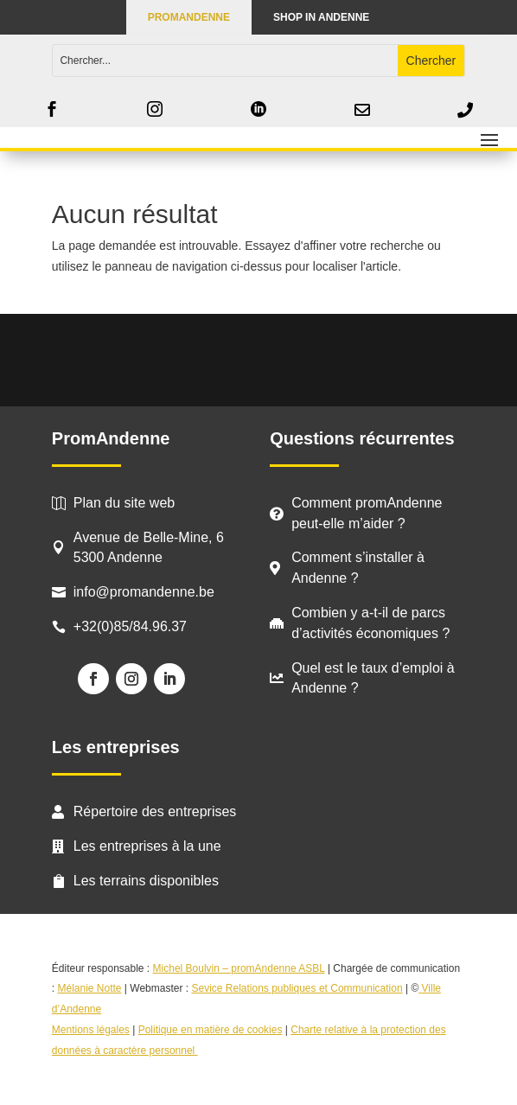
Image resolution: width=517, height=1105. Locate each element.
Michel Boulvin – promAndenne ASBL (239, 968)
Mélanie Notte (89, 988)
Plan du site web (124, 502)
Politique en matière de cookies (210, 1030)
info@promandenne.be (143, 591)
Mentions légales (91, 1030)
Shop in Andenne (321, 17)
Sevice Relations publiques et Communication (296, 988)
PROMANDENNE (189, 17)
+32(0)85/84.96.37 (130, 626)
